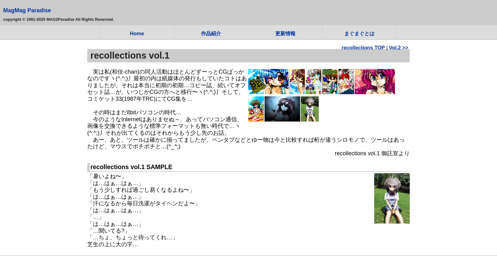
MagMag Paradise (27, 10)
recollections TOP (363, 47)
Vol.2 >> (398, 47)
